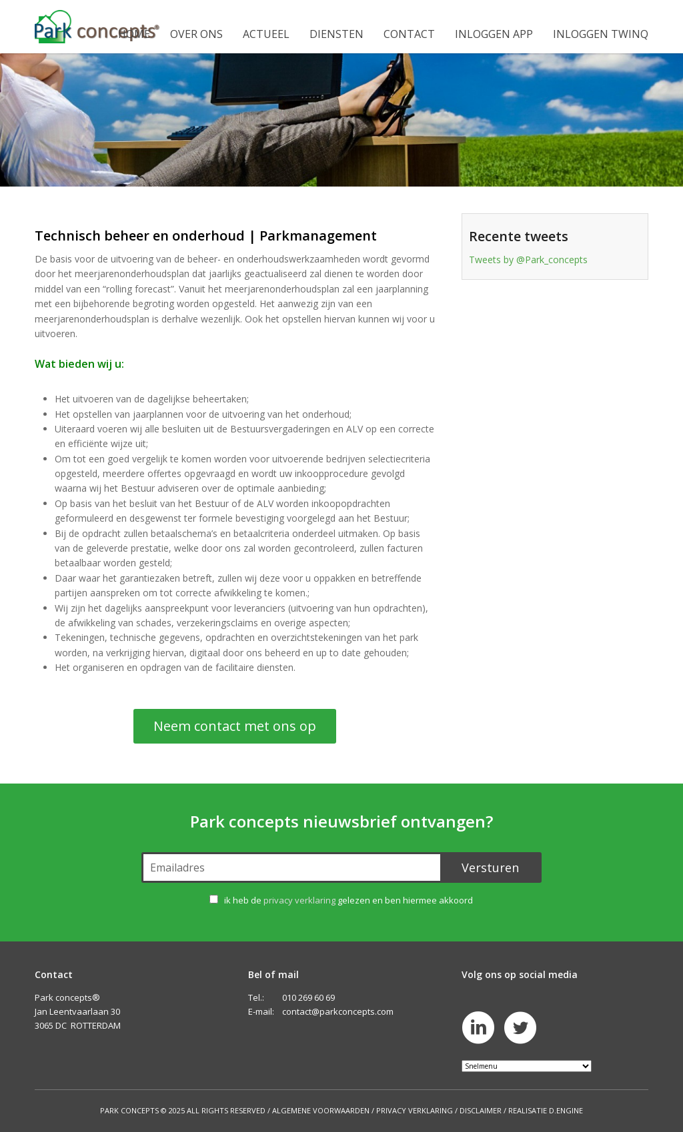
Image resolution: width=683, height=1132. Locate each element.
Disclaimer (481, 1110)
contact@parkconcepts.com (338, 1011)
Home (134, 34)
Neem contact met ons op (234, 726)
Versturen (490, 867)
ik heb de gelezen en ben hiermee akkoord (348, 900)
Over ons (196, 34)
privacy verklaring (299, 900)
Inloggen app (494, 34)
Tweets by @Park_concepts (528, 259)
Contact (409, 34)
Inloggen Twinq (600, 34)
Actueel (266, 34)
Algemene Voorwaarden (321, 1110)
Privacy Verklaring (414, 1110)
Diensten (336, 34)
